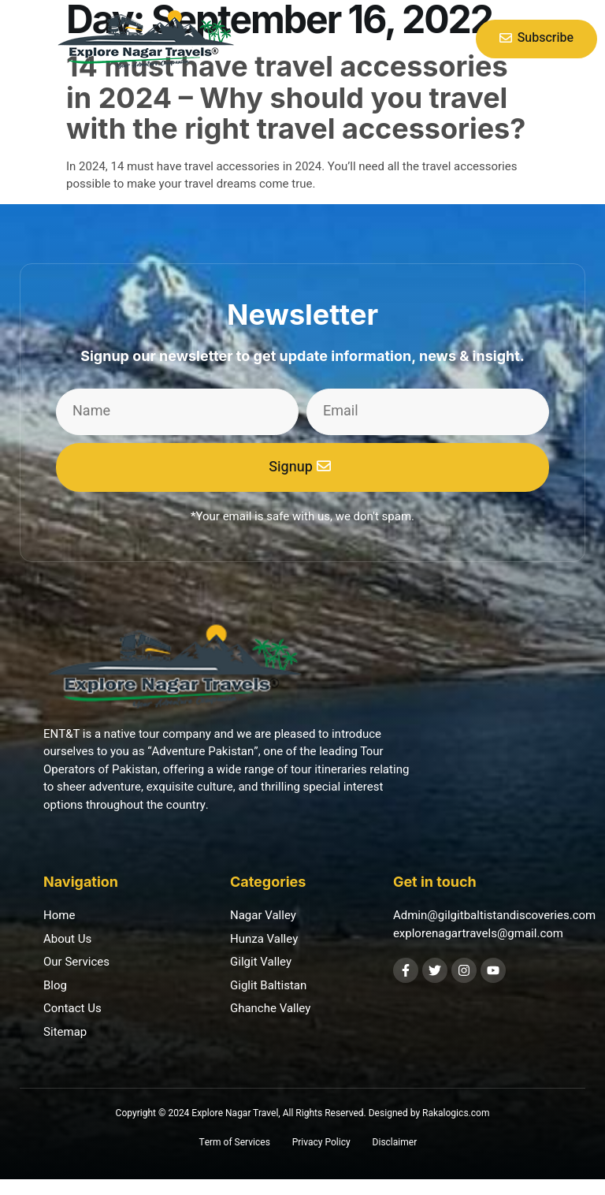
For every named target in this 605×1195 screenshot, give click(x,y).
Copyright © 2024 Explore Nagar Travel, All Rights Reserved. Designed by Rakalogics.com (303, 1113)
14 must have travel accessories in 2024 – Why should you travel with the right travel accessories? (295, 97)
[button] (24, 38)
